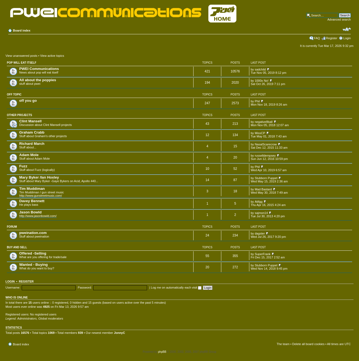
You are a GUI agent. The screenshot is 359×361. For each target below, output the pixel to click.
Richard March (32, 144)
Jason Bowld (30, 212)
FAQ (317, 38)
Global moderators (50, 318)
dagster (260, 233)
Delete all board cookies (308, 344)
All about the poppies (37, 80)
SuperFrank (262, 254)
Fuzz (23, 166)
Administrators (27, 318)
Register (331, 38)
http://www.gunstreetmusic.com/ (40, 195)
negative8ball (264, 121)
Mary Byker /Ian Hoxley (39, 177)
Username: (12, 287)
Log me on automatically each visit (176, 287)
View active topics (52, 55)
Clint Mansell (30, 121)
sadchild (260, 69)
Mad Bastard (263, 189)
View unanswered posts (21, 55)
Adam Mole (28, 155)
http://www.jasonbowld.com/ (38, 216)
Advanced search (339, 19)
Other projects (19, 115)
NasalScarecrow (266, 144)
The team (283, 344)
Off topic (14, 94)
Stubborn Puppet (266, 178)
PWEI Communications (39, 69)
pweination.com (33, 233)
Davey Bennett (32, 201)
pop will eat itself (21, 62)
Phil (257, 101)
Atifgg (259, 201)
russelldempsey (265, 155)
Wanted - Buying (33, 265)
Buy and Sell (17, 247)
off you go (28, 100)
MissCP (260, 133)
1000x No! (262, 80)
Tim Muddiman (32, 189)
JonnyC (119, 332)
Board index (22, 30)
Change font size (347, 29)
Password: (85, 287)
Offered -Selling (32, 253)
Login (347, 38)
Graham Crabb (32, 132)
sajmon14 (261, 213)
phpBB (162, 351)
